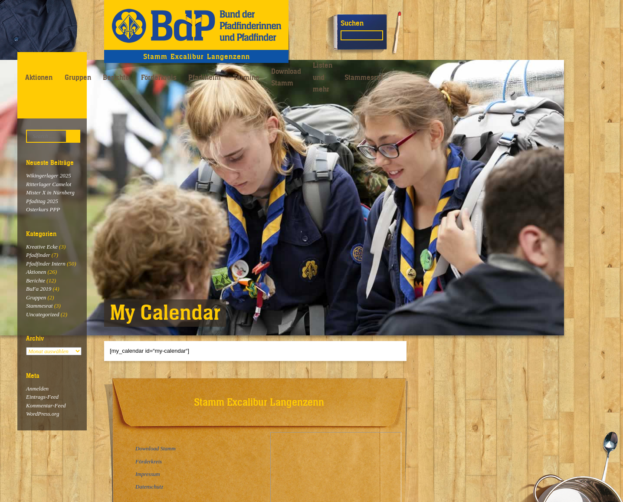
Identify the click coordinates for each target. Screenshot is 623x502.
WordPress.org (42, 413)
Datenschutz (149, 486)
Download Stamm (286, 77)
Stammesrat (363, 77)
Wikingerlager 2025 (48, 175)
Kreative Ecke (42, 246)
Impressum (147, 474)
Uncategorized (42, 314)
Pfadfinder (38, 255)
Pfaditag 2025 (42, 201)
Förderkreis (159, 77)
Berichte (116, 77)
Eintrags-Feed (42, 397)
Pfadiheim (204, 77)
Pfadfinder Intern (46, 263)
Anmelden (37, 388)
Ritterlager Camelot (48, 184)
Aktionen (38, 77)
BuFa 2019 (38, 288)
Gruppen (78, 77)
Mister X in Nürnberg (50, 192)
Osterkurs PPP (43, 209)
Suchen (352, 23)
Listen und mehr (322, 77)
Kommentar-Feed (46, 405)
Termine (246, 77)
